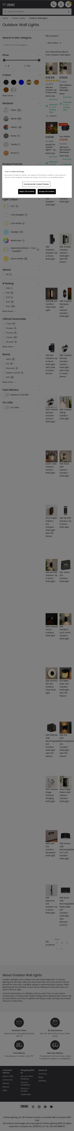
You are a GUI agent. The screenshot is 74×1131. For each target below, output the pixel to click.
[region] (37, 181)
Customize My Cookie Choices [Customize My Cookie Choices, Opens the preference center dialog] (36, 184)
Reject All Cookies (27, 191)
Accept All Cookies (46, 191)
